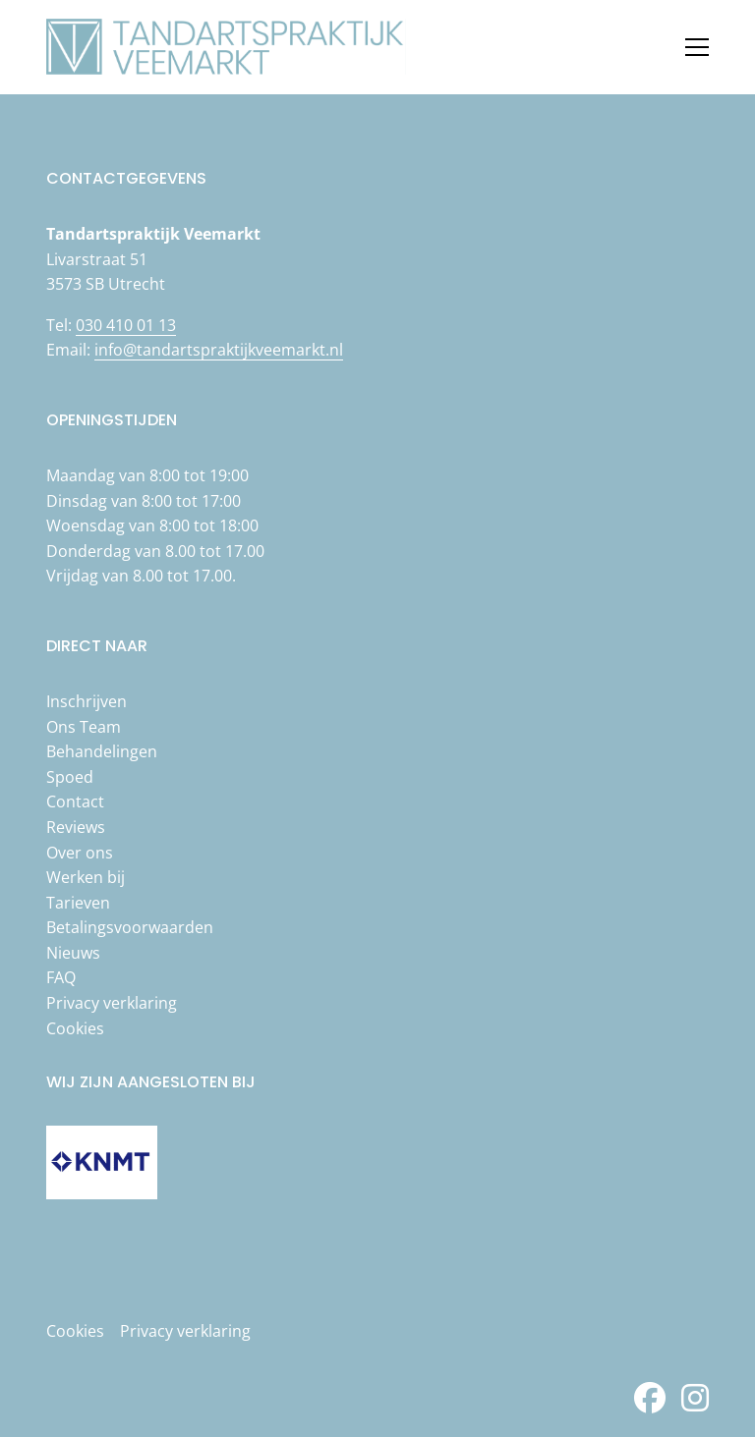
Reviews (75, 827)
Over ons (79, 852)
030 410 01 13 (126, 325)
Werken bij (85, 877)
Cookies (75, 1028)
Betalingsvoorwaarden (129, 927)
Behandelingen (101, 751)
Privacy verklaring (111, 1003)
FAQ (61, 977)
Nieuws (73, 953)
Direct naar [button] (96, 646)
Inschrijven (86, 701)
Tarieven (78, 902)
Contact (75, 801)
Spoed (69, 777)
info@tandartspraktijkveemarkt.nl (218, 349)
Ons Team (83, 727)
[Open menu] (689, 47)
